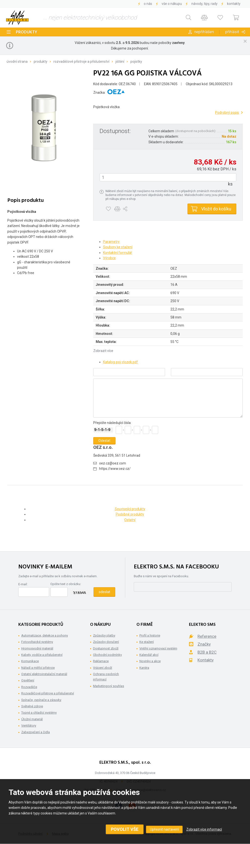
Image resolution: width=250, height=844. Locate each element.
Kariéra (144, 667)
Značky (204, 644)
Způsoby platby (104, 635)
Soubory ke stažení (117, 247)
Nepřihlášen (204, 32)
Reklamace (101, 661)
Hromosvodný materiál (37, 648)
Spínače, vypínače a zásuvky (41, 700)
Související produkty (130, 509)
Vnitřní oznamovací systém (158, 648)
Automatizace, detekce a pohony (44, 635)
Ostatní (129, 520)
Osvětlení (27, 680)
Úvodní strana (17, 61)
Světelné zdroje (32, 706)
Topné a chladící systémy (39, 712)
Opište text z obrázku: (65, 584)
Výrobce (109, 258)
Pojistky (136, 61)
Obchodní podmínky (107, 655)
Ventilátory (28, 725)
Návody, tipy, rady (204, 4)
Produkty (26, 32)
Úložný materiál (32, 719)
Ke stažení (146, 642)
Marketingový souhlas (108, 686)
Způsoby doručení (106, 642)
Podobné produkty (130, 514)
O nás (148, 4)
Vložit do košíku (216, 208)
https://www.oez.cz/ (115, 469)
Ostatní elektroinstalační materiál (44, 674)
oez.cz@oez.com (112, 463)
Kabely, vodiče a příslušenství (41, 655)
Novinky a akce (150, 661)
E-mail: (23, 584)
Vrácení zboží (102, 667)
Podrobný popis (227, 112)
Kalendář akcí (148, 655)
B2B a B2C (207, 652)
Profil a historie (149, 635)
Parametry (111, 242)
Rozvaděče (29, 687)
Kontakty (233, 4)
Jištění (119, 61)
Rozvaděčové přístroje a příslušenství (81, 61)
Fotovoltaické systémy (37, 642)
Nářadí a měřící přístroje (38, 667)
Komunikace (30, 661)
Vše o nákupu (172, 4)
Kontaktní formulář (117, 253)
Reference (207, 636)
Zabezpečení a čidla (35, 732)
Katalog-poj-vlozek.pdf (120, 362)
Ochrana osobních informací (106, 676)
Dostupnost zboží (105, 648)
